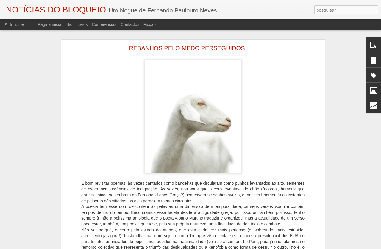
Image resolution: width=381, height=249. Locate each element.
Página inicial (50, 24)
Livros (82, 24)
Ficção (149, 24)
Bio (69, 24)
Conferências (104, 24)
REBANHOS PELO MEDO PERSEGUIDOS (187, 48)
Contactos (130, 24)
